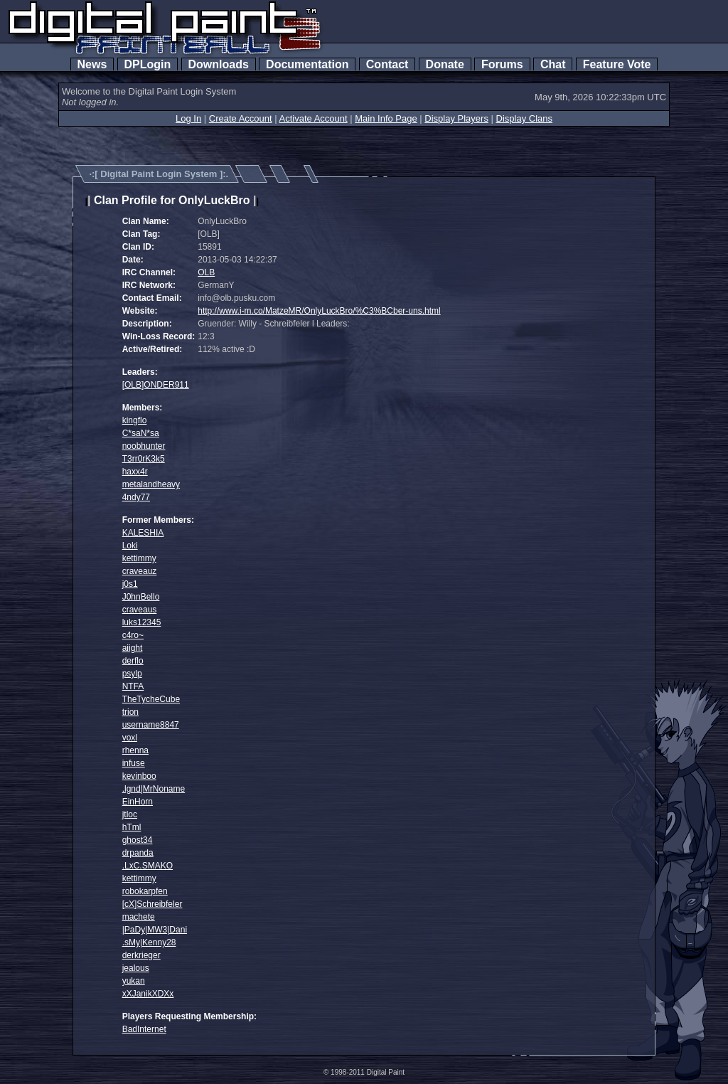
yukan (133, 981)
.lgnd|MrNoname (154, 789)
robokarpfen (145, 891)
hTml (131, 827)
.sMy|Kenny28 (149, 942)
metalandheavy (151, 484)
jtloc (129, 814)
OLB (206, 272)
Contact (387, 64)
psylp (132, 674)
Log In (188, 118)
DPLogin (148, 64)
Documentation (307, 64)
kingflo (134, 420)
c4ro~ (133, 635)
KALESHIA (143, 533)
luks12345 (141, 622)
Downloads (218, 64)
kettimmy (139, 558)
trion (130, 712)
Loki (130, 546)
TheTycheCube (151, 699)
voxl (129, 738)
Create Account (240, 118)
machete (138, 917)
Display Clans (524, 118)
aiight (132, 648)
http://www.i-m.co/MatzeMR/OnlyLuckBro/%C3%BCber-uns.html (319, 311)
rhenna (135, 750)
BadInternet (144, 1029)
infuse (133, 763)
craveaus (139, 610)
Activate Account (313, 118)
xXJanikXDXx (148, 994)
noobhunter (144, 446)
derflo (133, 661)
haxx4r (135, 472)
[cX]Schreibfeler (152, 904)
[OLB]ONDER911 (155, 385)
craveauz (139, 571)
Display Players (456, 118)
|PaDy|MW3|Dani (154, 930)
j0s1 (130, 584)
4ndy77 (136, 497)
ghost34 (137, 840)
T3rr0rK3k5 (143, 459)
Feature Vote (617, 64)
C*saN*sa (140, 433)
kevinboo (139, 776)
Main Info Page (386, 118)
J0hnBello (141, 597)
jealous (135, 968)
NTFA (133, 686)
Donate (445, 64)
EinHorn (137, 802)
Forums (502, 64)
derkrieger (141, 955)
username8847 (150, 725)
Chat (553, 64)
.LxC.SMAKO (147, 866)
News (92, 64)
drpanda (138, 853)
